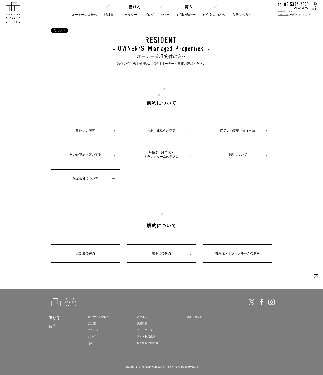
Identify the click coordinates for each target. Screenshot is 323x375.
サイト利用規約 (146, 336)
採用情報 (142, 323)
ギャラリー (129, 15)
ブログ (149, 15)
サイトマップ (145, 330)
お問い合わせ (186, 15)
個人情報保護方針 (147, 343)
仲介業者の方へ (214, 15)
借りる (134, 7)
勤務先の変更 (85, 131)
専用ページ (283, 14)
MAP (315, 9)
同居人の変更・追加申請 (237, 131)
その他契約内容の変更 (85, 154)
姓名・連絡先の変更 (161, 131)
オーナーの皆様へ (84, 15)
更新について (237, 154)
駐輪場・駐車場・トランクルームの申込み (161, 154)
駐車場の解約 (161, 253)
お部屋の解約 (85, 253)
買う (188, 7)
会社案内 (142, 316)
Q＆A (165, 15)
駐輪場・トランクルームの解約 (237, 253)
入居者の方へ (241, 15)
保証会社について (85, 178)
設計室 (109, 15)
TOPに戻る (316, 277)
